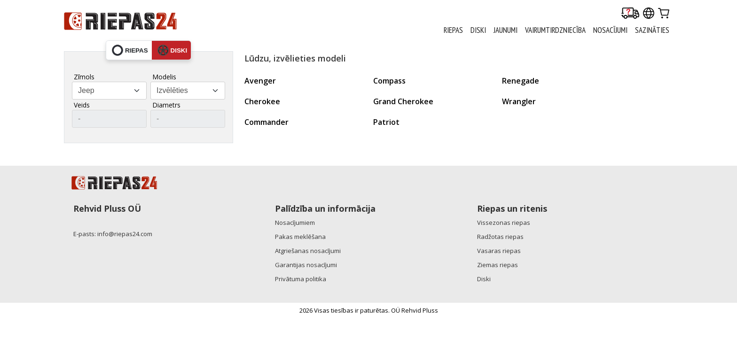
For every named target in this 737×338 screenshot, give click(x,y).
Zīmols (84, 76)
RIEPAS (453, 30)
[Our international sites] (648, 14)
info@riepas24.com (124, 234)
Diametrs (166, 104)
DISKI (478, 30)
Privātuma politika (300, 279)
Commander (266, 122)
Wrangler (519, 101)
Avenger (260, 81)
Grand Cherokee (403, 101)
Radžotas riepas (500, 236)
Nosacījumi (610, 30)
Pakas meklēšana (300, 236)
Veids (82, 104)
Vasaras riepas (499, 250)
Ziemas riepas (497, 265)
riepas (130, 50)
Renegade (520, 81)
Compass (389, 81)
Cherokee (262, 101)
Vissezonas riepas (503, 222)
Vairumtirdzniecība (555, 30)
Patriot (386, 122)
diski (172, 50)
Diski (484, 279)
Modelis (164, 76)
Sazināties (652, 30)
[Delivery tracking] (630, 14)
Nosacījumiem (295, 222)
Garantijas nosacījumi (306, 265)
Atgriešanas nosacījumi (308, 250)
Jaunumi (505, 30)
